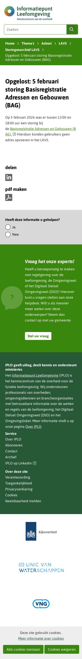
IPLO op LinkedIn (20, 463)
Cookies (11, 495)
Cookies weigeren (62, 649)
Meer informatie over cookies (41, 638)
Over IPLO (33, 426)
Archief (10, 457)
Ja (14, 227)
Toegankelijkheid (18, 483)
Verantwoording (17, 477)
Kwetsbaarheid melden (23, 501)
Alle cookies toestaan (23, 649)
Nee (15, 234)
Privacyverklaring (19, 489)
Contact (11, 451)
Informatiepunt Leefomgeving (35, 375)
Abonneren (14, 445)
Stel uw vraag (38, 336)
